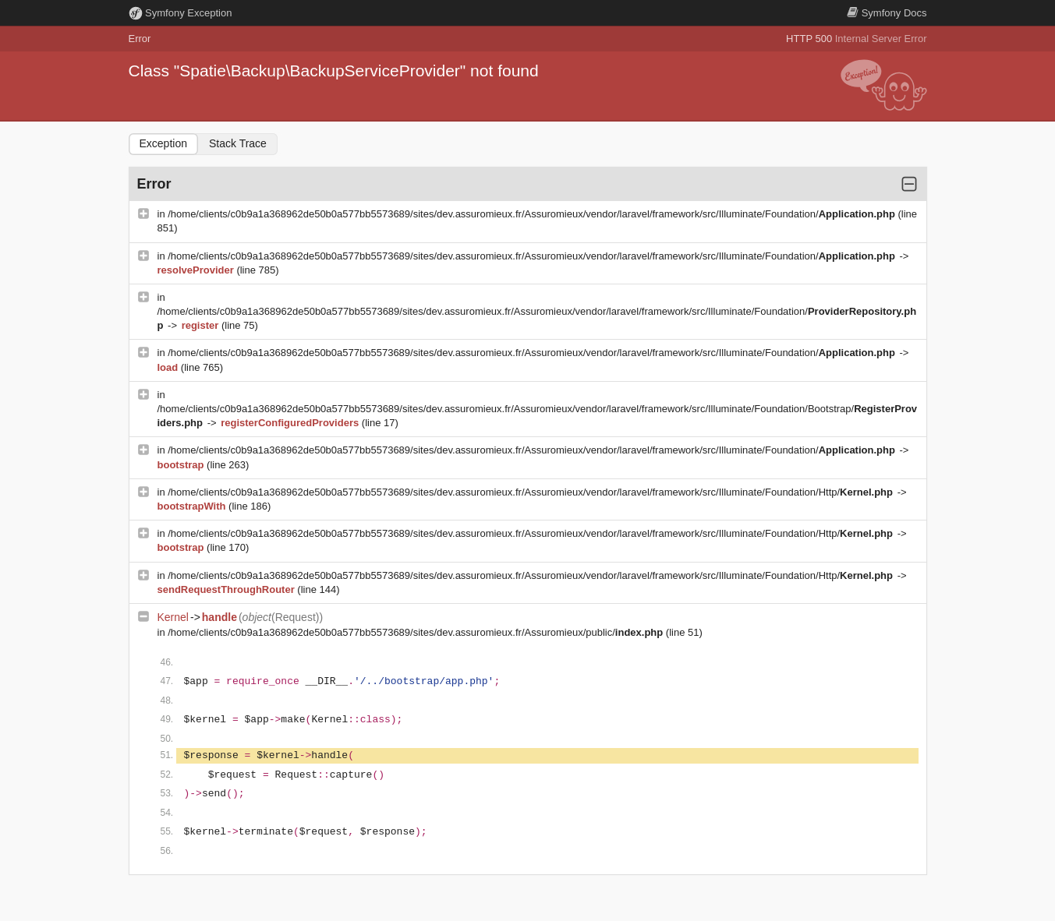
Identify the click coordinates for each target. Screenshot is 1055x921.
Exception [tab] (163, 143)
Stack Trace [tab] (238, 143)
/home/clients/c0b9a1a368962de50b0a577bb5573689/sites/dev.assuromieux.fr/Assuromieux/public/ (417, 632)
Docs (886, 13)
